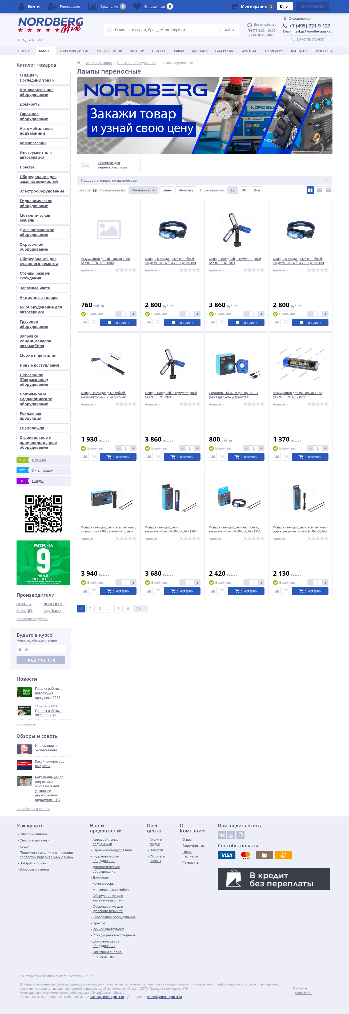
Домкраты (43, 104)
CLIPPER (24, 604)
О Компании (274, 51)
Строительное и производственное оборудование (38, 442)
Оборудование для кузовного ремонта (43, 261)
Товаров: (84, 190)
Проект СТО (324, 51)
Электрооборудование (43, 191)
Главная (24, 51)
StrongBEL (25, 610)
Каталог (45, 51)
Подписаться (40, 660)
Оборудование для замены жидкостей (43, 179)
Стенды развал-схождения (43, 275)
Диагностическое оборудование (43, 232)
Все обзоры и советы (33, 809)
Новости (137, 51)
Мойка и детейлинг (43, 355)
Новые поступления (39, 365)
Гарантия (248, 51)
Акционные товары (39, 297)
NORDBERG (53, 604)
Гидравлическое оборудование (43, 203)
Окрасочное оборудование (43, 247)
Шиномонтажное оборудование (43, 92)
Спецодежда (32, 427)
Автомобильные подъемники (43, 131)
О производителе (74, 51)
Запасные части (43, 287)
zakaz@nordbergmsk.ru (313, 31)
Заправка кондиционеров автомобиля (35, 341)
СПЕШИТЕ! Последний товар (37, 77)
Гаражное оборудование (43, 116)
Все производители (32, 619)
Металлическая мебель (43, 218)
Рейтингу (186, 190)
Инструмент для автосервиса (43, 155)
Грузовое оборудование (34, 324)
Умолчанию (141, 190)
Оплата (178, 51)
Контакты (299, 51)
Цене (167, 190)
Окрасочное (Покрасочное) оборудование (43, 379)
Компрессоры (43, 142)
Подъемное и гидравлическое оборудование (36, 398)
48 (244, 190)
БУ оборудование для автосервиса (41, 309)
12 (232, 190)
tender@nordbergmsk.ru (164, 997)
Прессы (43, 167)
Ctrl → (140, 608)
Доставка (199, 51)
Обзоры (158, 51)
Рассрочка (224, 51)
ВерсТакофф (54, 610)
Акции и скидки (109, 51)
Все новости (26, 724)
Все (257, 190)
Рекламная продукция (30, 416)
